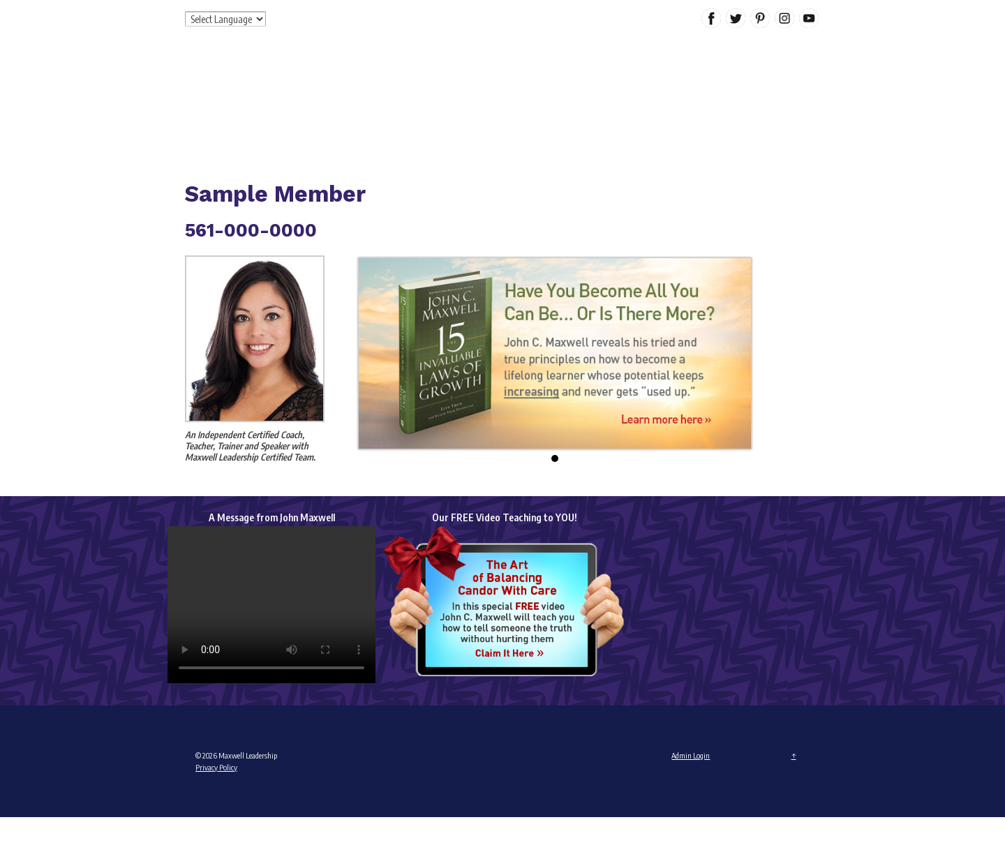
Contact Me (385, 139)
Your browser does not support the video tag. (271, 604)
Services (478, 107)
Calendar (751, 107)
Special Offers (607, 107)
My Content (686, 107)
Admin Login (690, 755)
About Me (420, 107)
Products (535, 107)
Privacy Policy (216, 767)
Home (364, 107)
